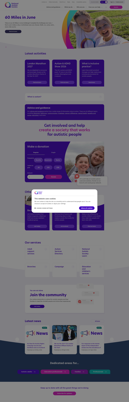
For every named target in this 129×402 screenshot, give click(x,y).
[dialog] (64, 201)
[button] (43, 208)
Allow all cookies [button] (86, 208)
